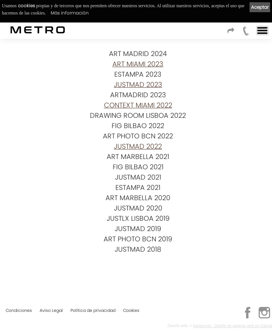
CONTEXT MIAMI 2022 (138, 105)
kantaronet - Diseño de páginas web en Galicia (232, 326)
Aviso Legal (51, 310)
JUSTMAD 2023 (138, 84)
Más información (70, 13)
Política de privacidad (92, 310)
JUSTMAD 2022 (138, 146)
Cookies (131, 310)
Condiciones (19, 310)
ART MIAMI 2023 (137, 64)
